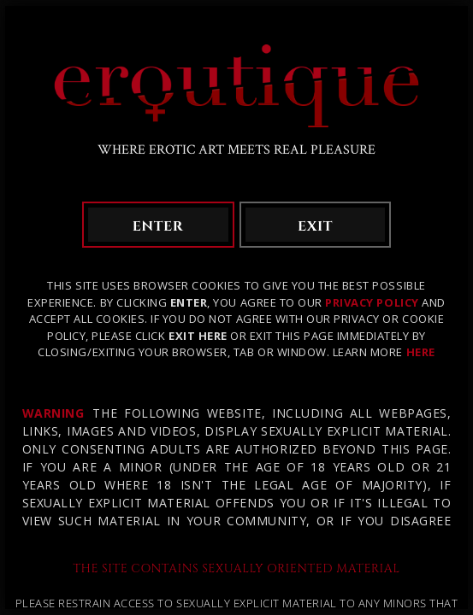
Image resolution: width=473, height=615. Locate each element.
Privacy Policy (371, 302)
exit (315, 226)
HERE (420, 352)
